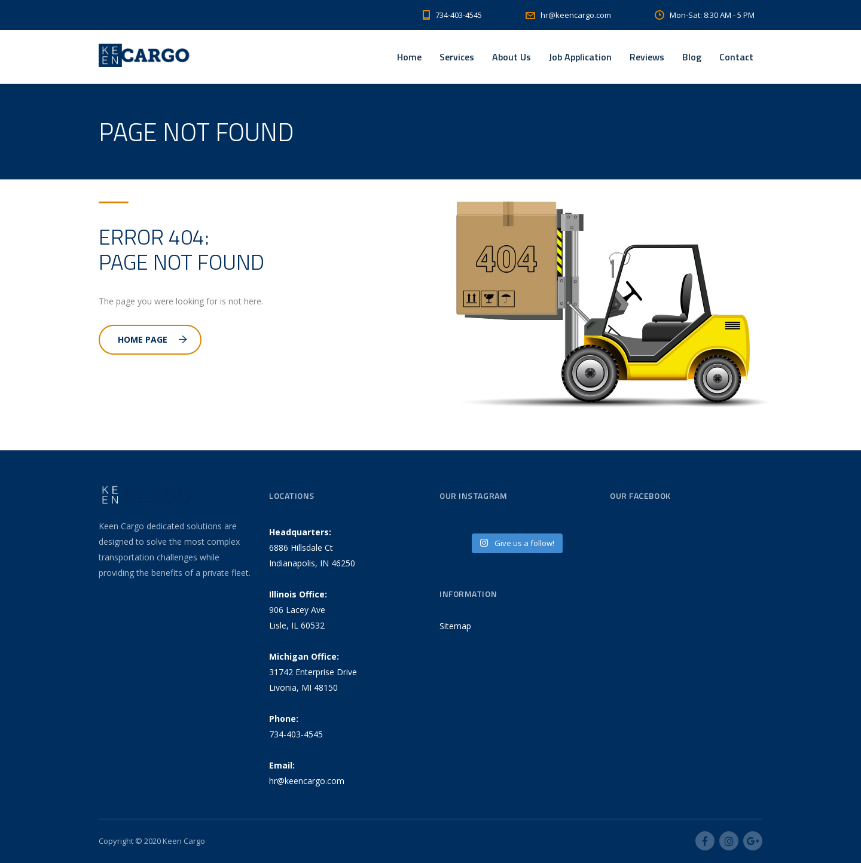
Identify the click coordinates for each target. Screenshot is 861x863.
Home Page (152, 339)
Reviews (647, 57)
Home (409, 57)
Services (456, 57)
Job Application (580, 57)
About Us (511, 57)
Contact (736, 57)
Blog (691, 57)
